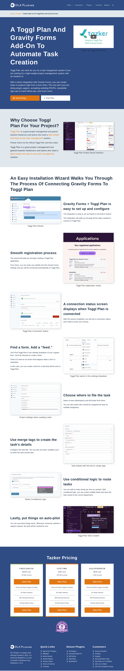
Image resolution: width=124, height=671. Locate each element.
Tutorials (99, 5)
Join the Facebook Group (104, 666)
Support (107, 5)
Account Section (101, 650)
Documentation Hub (102, 658)
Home (12, 14)
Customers (80, 5)
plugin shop (27, 652)
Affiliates (46, 653)
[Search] (113, 5)
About (70, 5)
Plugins (90, 5)
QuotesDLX (73, 660)
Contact (97, 653)
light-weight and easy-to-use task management (32, 153)
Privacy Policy (48, 660)
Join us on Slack (101, 663)
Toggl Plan (14, 131)
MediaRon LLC (23, 657)
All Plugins (72, 650)
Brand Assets (47, 655)
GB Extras (72, 655)
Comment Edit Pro (75, 653)
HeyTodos (72, 658)
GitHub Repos (48, 658)
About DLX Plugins (49, 650)
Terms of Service (49, 663)
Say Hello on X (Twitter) (103, 660)
